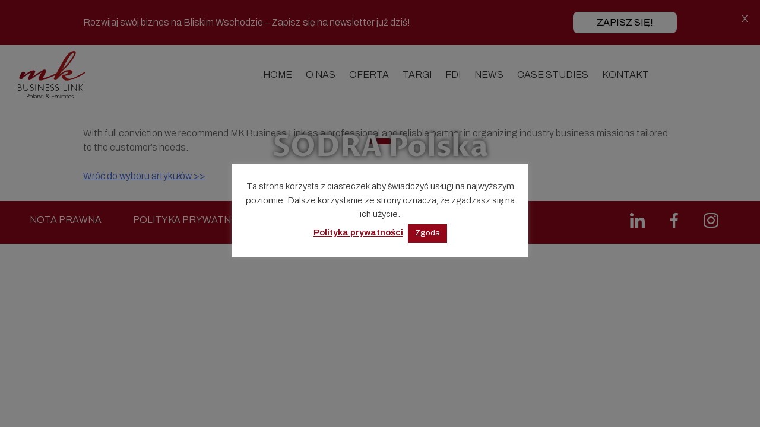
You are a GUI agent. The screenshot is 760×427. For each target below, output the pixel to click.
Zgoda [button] (427, 233)
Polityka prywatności (358, 232)
